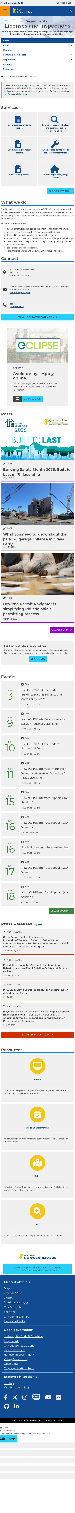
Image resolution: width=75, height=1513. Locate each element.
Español (38, 924)
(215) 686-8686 (17, 306)
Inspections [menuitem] (9, 59)
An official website (11, 3)
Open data (11, 1364)
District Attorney (14, 1302)
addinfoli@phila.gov (20, 292)
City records (11, 1341)
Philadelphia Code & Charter (22, 1336)
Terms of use (16, 1420)
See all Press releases (37, 1035)
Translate (66, 3)
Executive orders (14, 1350)
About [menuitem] (6, 45)
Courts (8, 1298)
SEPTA (8, 1383)
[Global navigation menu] (5, 11)
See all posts (62, 630)
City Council (11, 1293)
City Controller (13, 1307)
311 (11, 303)
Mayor (8, 1288)
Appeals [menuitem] (7, 64)
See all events (61, 911)
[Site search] (71, 11)
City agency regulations (19, 1345)
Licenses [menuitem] (7, 50)
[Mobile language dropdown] (65, 3)
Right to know (30, 1420)
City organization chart (19, 1368)
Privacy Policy (45, 1420)
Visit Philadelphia (15, 1387)
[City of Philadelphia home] (22, 11)
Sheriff (8, 1312)
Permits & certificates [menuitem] (14, 55)
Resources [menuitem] (8, 69)
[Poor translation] (12, 1438)
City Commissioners (16, 1317)
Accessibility (59, 1420)
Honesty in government (19, 1354)
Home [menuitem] (6, 41)
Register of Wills (14, 1321)
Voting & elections (15, 1359)
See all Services (60, 191)
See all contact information (37, 317)
